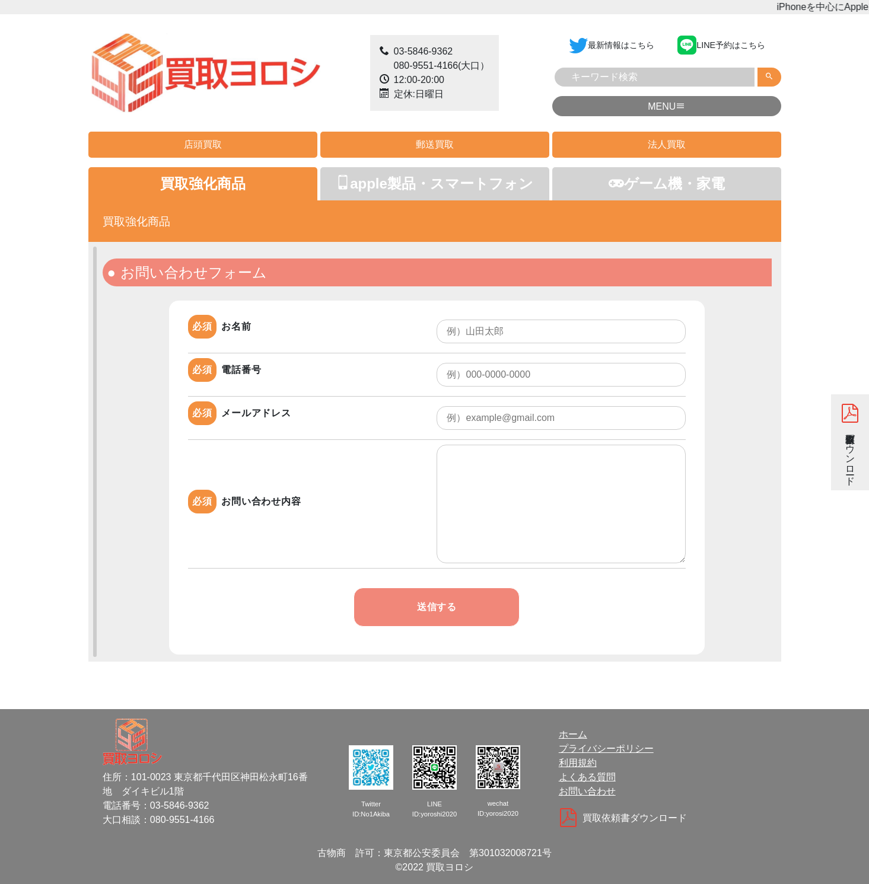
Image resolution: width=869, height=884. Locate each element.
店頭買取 (203, 144)
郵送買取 (435, 144)
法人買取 (667, 144)
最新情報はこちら (611, 44)
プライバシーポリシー (606, 748)
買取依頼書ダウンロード (850, 442)
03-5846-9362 (423, 51)
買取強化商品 (203, 183)
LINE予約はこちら (721, 44)
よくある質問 (587, 777)
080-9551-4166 (426, 65)
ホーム (573, 734)
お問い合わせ (587, 791)
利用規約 (578, 763)
